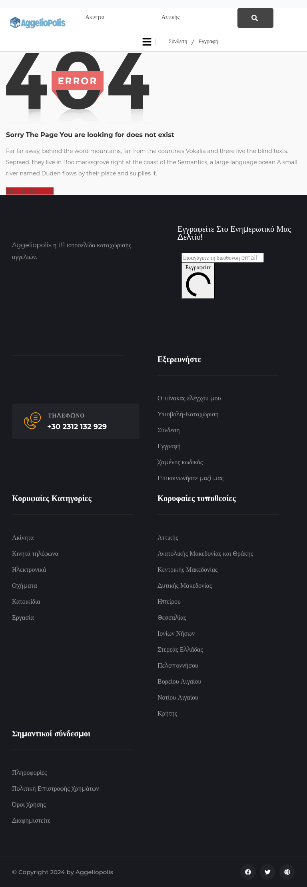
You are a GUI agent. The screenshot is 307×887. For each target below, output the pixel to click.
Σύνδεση (178, 42)
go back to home (30, 191)
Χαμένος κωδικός (180, 462)
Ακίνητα (23, 537)
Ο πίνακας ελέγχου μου (189, 398)
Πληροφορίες (29, 772)
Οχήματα (24, 585)
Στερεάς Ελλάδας (180, 649)
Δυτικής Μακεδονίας (184, 585)
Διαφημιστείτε (31, 820)
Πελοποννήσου (177, 665)
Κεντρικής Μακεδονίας (187, 569)
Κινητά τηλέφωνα (35, 553)
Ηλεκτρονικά (29, 569)
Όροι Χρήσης (29, 804)
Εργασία (23, 617)
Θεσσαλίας (171, 617)
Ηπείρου (169, 601)
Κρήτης (167, 713)
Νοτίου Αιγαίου (177, 697)
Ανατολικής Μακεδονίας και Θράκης (205, 553)
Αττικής (167, 537)
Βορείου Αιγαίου (179, 681)
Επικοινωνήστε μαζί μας (190, 478)
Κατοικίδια (26, 601)
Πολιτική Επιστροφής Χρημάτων (55, 788)
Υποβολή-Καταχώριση (188, 414)
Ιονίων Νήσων (176, 633)
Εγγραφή (208, 42)
